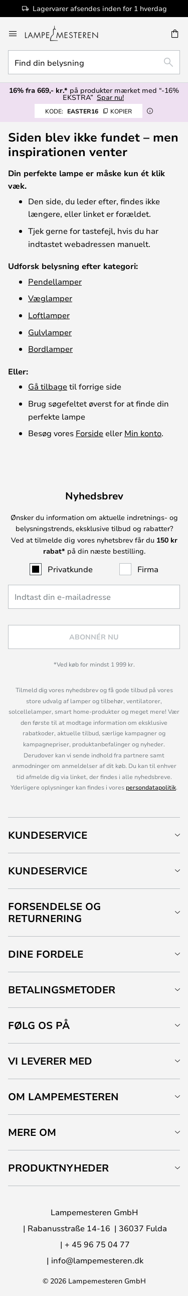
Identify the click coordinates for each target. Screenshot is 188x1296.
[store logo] (67, 33)
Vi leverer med (50, 1061)
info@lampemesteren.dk (97, 1260)
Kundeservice (47, 835)
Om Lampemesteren (63, 1096)
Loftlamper (49, 315)
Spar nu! (110, 97)
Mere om (32, 1132)
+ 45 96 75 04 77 (97, 1244)
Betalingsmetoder (61, 989)
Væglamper (50, 298)
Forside (89, 433)
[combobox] (94, 62)
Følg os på (39, 1025)
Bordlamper (50, 348)
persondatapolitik (151, 787)
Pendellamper (55, 281)
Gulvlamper (50, 332)
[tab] (94, 835)
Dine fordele (45, 954)
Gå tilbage (47, 386)
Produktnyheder (58, 1168)
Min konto (142, 433)
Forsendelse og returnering (54, 912)
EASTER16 (88, 111)
